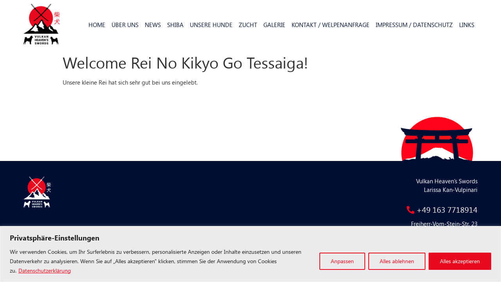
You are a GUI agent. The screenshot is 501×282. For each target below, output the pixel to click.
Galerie (274, 25)
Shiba (175, 25)
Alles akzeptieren (460, 261)
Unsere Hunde (211, 25)
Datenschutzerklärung (44, 270)
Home (96, 25)
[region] (250, 254)
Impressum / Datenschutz (414, 25)
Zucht (248, 25)
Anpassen (342, 261)
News (153, 25)
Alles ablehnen (397, 261)
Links (466, 25)
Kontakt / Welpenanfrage (330, 25)
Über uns (125, 25)
